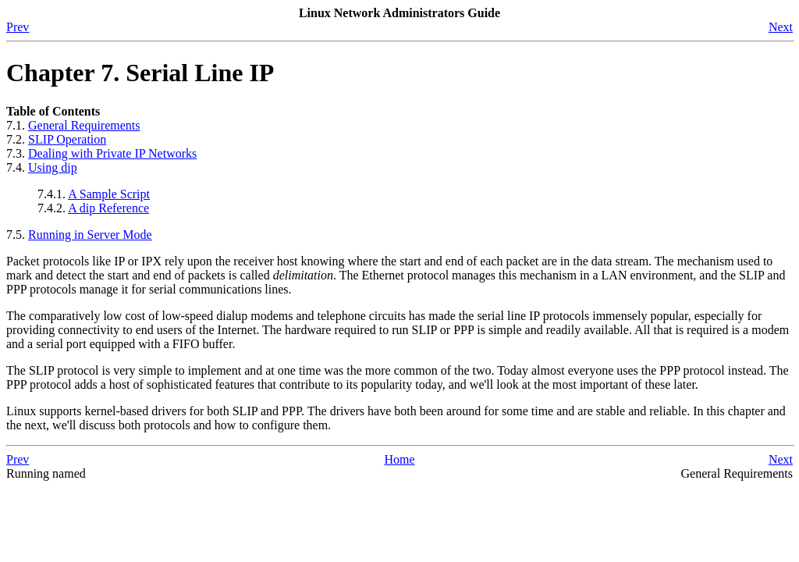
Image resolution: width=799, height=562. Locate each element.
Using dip (52, 167)
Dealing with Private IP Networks (112, 153)
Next (781, 27)
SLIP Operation (67, 139)
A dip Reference (108, 208)
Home (399, 459)
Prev (17, 27)
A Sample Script (109, 194)
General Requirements (84, 125)
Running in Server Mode (90, 234)
